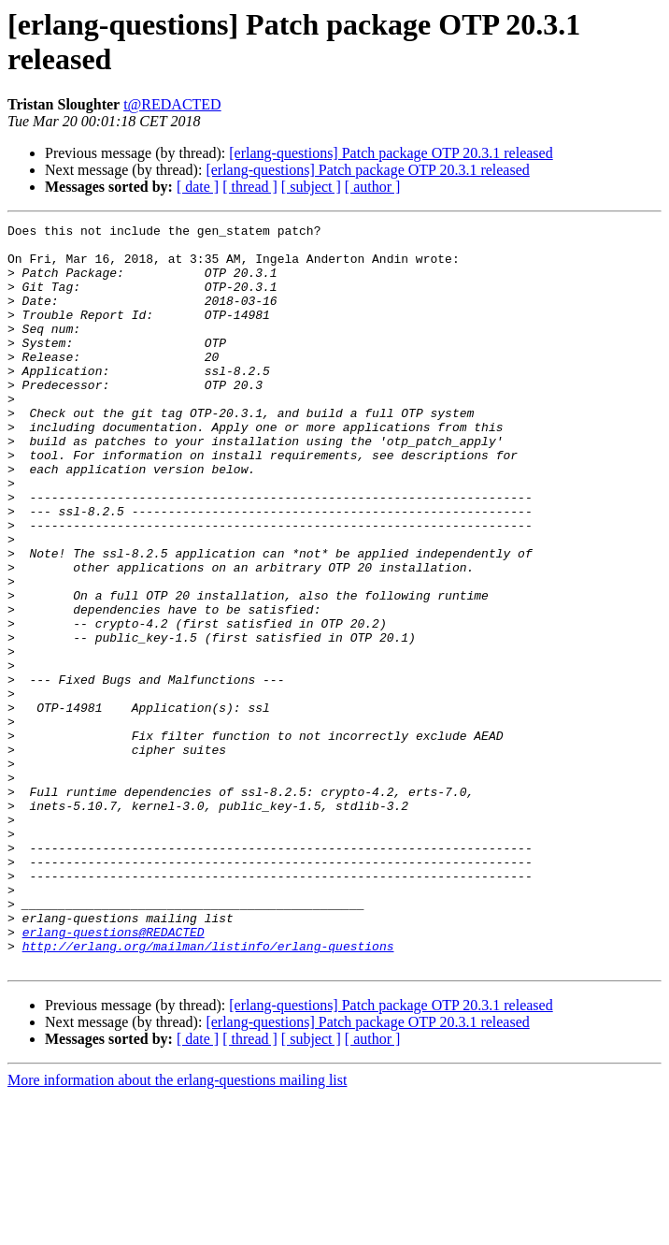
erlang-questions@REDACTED (113, 1074)
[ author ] (373, 187)
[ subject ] (311, 187)
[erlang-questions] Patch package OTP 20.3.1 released (390, 153)
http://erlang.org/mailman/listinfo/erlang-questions (208, 1091)
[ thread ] (250, 187)
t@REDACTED (172, 104)
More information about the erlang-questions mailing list (177, 1229)
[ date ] (198, 187)
